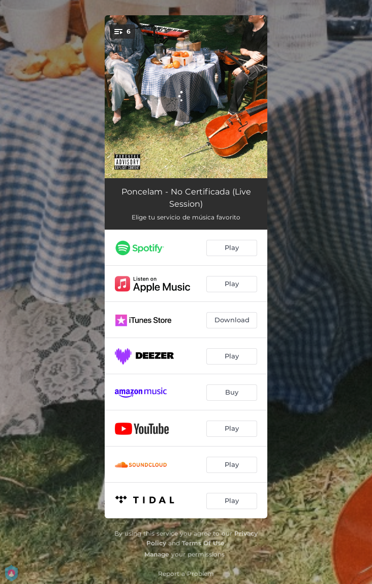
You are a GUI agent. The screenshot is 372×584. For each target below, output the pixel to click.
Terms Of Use (203, 543)
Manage (156, 554)
